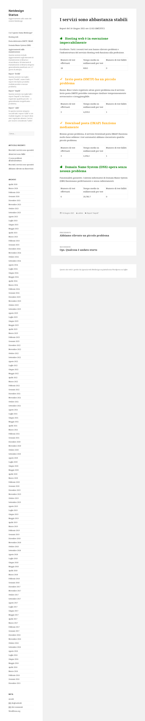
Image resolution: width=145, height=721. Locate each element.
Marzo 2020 (13, 478)
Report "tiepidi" (93, 213)
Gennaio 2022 (14, 389)
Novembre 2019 (15, 494)
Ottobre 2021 (14, 402)
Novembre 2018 (15, 542)
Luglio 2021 (13, 414)
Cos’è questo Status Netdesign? (20, 33)
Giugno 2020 (13, 466)
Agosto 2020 (13, 458)
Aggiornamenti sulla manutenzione (21, 59)
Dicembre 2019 (14, 490)
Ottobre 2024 (14, 257)
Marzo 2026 (13, 188)
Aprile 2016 (13, 667)
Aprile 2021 (13, 426)
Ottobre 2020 (14, 450)
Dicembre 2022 (14, 345)
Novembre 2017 (15, 591)
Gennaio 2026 (14, 196)
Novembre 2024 (15, 253)
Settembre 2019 (15, 502)
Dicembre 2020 (14, 442)
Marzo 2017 (13, 623)
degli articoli (15, 703)
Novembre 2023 (15, 301)
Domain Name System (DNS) (20, 45)
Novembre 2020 (15, 446)
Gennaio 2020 (14, 486)
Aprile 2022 (13, 377)
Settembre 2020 (15, 454)
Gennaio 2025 (14, 245)
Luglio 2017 (13, 607)
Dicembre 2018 (14, 538)
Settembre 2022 (15, 357)
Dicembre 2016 (14, 635)
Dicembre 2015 (14, 683)
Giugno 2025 (13, 225)
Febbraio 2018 (14, 578)
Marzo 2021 (13, 430)
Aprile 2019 (13, 522)
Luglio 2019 (13, 510)
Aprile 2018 (13, 570)
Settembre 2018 (15, 550)
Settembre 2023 (15, 309)
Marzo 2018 (13, 574)
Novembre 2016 (15, 639)
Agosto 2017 (13, 603)
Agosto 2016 (13, 651)
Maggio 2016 (14, 663)
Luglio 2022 (13, 365)
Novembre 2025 (15, 204)
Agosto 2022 (13, 361)
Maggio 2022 (14, 373)
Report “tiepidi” (21, 97)
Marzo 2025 (13, 237)
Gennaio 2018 (14, 583)
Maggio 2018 (14, 566)
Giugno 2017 (13, 611)
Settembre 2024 (15, 261)
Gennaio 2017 (14, 631)
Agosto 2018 (13, 554)
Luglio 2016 (13, 655)
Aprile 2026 (13, 184)
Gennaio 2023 (14, 341)
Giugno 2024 (13, 273)
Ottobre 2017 (14, 595)
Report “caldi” (21, 114)
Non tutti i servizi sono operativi (21, 150)
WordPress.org (14, 711)
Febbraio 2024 (14, 289)
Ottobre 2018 (14, 546)
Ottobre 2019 (14, 498)
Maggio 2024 (14, 277)
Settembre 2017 (15, 599)
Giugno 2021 (13, 418)
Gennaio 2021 (14, 438)
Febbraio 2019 (14, 530)
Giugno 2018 (13, 562)
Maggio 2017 (14, 615)
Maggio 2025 (14, 229)
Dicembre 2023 (14, 297)
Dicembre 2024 (14, 249)
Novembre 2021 (15, 398)
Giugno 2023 (13, 321)
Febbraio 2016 (14, 675)
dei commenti (16, 707)
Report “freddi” (21, 80)
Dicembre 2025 (14, 200)
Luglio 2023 (13, 317)
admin (80, 213)
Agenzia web (87, 269)
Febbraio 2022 (14, 385)
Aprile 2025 (13, 233)
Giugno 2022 (13, 369)
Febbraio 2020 (14, 482)
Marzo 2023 (13, 333)
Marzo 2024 (13, 285)
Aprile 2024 (13, 281)
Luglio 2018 (13, 558)
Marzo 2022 (13, 381)
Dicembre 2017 (14, 587)
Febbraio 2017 (14, 627)
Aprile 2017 (13, 619)
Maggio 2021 (14, 422)
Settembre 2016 (15, 647)
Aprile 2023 (13, 329)
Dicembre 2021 (14, 394)
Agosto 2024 (13, 265)
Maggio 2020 (14, 470)
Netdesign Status (16, 13)
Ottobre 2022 (14, 353)
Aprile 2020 (13, 474)
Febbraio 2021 (14, 434)
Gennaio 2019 (14, 534)
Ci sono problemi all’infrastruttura (15, 159)
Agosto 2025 (13, 216)
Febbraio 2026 (14, 192)
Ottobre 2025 (14, 208)
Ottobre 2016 (14, 643)
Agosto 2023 (13, 313)
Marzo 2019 (13, 526)
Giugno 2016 (13, 659)
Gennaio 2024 (14, 293)
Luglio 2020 (13, 462)
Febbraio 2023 (14, 337)
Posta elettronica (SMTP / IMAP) (21, 41)
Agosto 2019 (13, 506)
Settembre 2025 (15, 212)
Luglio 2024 (13, 269)
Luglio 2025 (13, 220)
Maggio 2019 (14, 518)
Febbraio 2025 (14, 241)
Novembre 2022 (15, 349)
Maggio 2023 (14, 325)
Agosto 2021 (13, 410)
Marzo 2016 (13, 671)
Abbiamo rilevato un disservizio (21, 169)
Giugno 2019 (13, 514)
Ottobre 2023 (14, 305)
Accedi (11, 699)
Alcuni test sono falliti (17, 154)
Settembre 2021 (15, 406)
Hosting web (13, 37)
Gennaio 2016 (14, 679)
